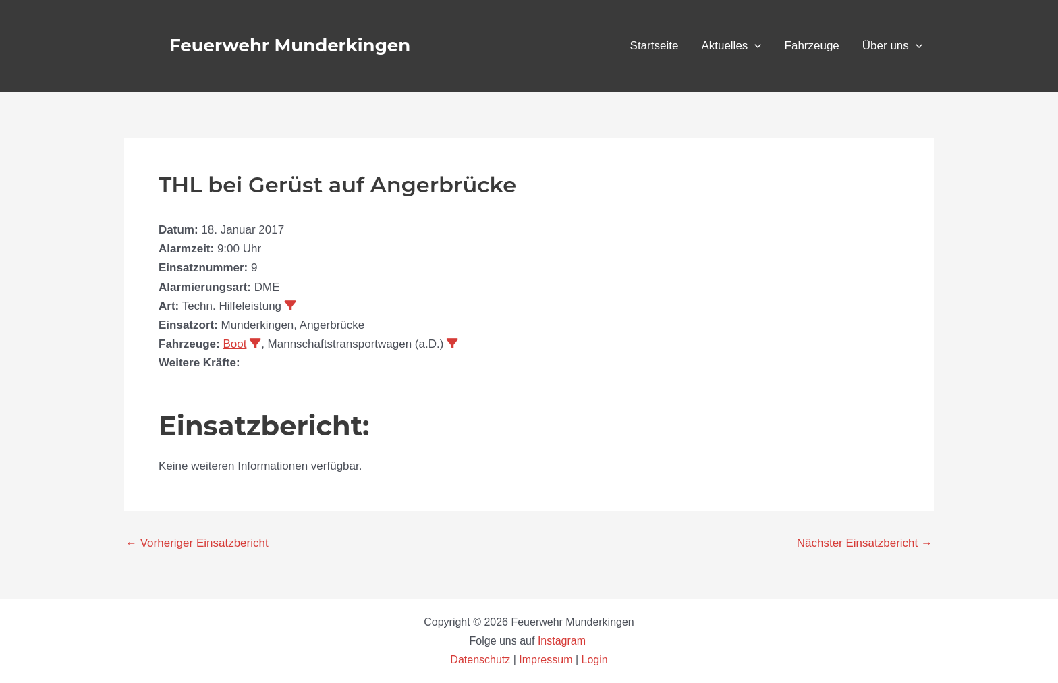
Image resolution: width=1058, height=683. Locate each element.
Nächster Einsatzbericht (864, 543)
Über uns (892, 46)
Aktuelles (731, 46)
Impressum (545, 659)
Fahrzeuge (812, 45)
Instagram (563, 641)
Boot (234, 343)
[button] (754, 46)
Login (595, 659)
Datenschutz (481, 659)
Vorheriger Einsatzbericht (197, 543)
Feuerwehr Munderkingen (289, 45)
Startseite (654, 45)
